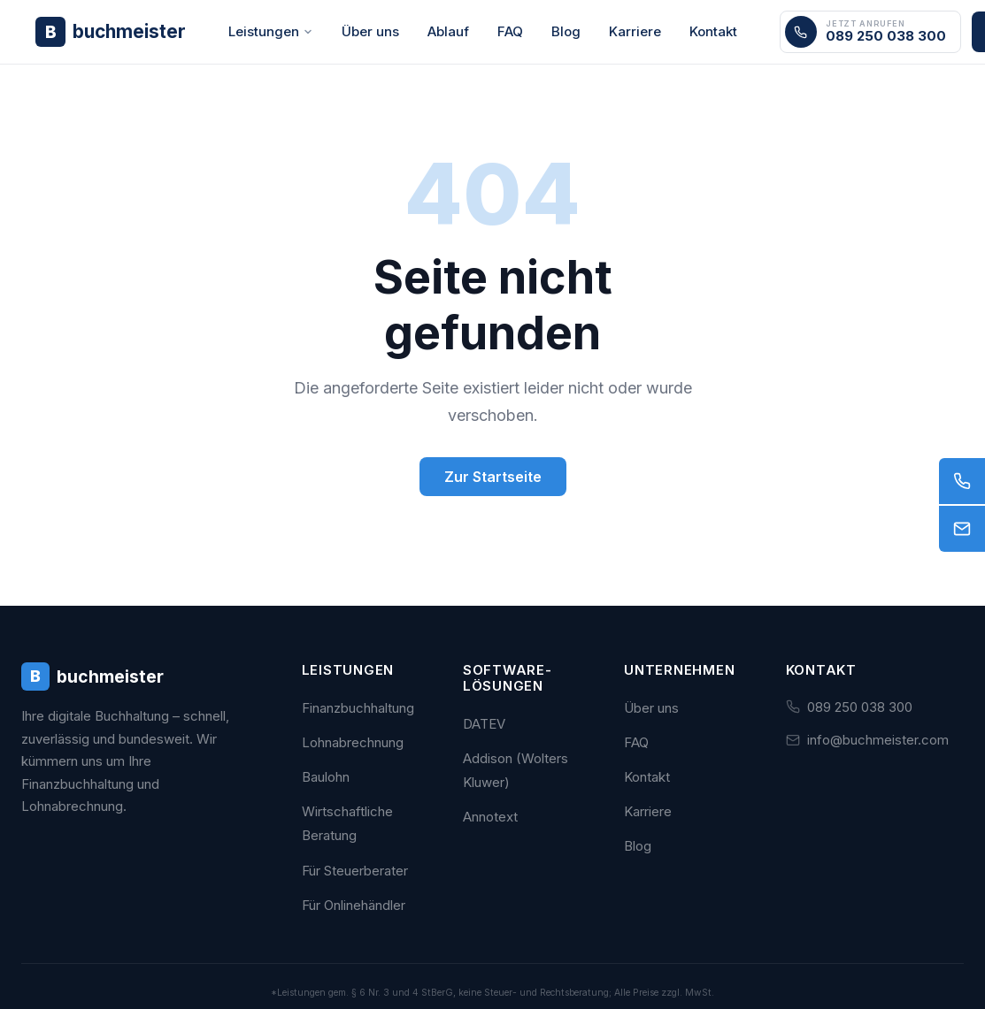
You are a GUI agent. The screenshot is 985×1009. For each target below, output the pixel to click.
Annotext (490, 816)
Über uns (370, 31)
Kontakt (713, 31)
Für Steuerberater (355, 870)
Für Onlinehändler (353, 905)
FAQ (510, 31)
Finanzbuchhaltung (358, 707)
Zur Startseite (493, 476)
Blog (566, 31)
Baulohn (326, 776)
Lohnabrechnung (353, 742)
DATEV (484, 723)
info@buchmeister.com (878, 739)
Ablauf (448, 31)
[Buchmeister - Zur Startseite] (110, 31)
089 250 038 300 (859, 707)
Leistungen (270, 31)
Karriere (635, 31)
